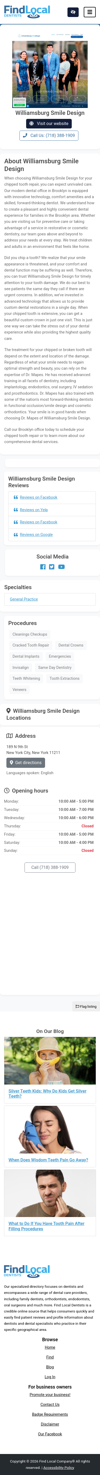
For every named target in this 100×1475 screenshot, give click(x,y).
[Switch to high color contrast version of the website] (73, 12)
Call (50, 867)
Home (50, 1347)
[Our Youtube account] (61, 566)
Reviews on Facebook (35, 497)
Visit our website (48, 123)
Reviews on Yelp (31, 509)
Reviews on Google (33, 534)
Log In (50, 1376)
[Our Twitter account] (51, 566)
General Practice (24, 599)
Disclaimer (50, 1424)
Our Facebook (50, 1434)
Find (50, 1357)
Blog (50, 1367)
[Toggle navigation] (90, 12)
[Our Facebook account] (43, 566)
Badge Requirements (50, 1414)
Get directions (26, 762)
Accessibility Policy (58, 1467)
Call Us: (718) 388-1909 (49, 135)
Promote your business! (50, 1394)
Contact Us (50, 1404)
